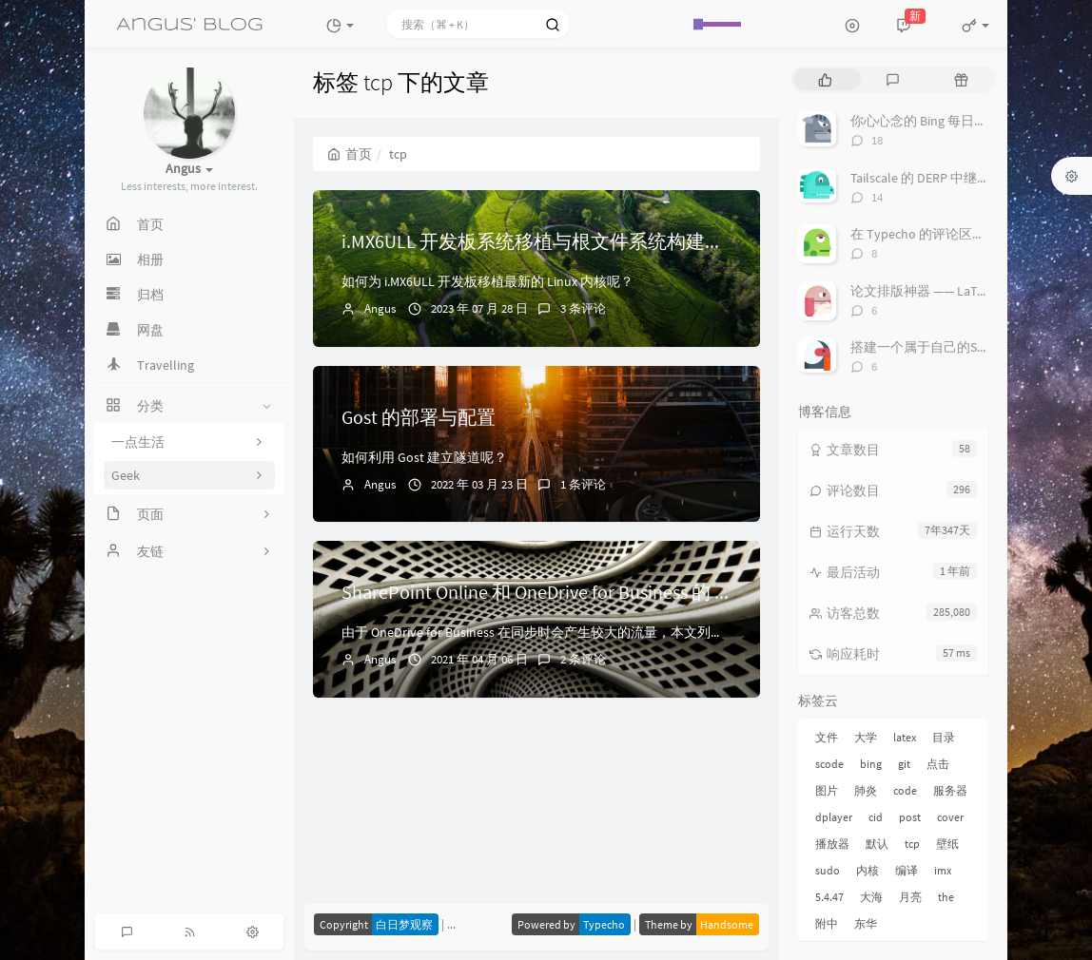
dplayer (833, 817)
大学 (865, 737)
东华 (865, 923)
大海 (871, 897)
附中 (826, 923)
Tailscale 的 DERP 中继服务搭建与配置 (960, 177)
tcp (912, 843)
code (905, 790)
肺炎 (865, 790)
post (910, 817)
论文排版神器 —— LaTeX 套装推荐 (948, 290)
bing (871, 764)
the (946, 897)
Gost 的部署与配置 (418, 417)
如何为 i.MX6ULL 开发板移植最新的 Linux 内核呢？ (487, 281)
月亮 (910, 897)
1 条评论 (583, 484)
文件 (826, 737)
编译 (906, 870)
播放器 (832, 843)
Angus (380, 308)
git (904, 764)
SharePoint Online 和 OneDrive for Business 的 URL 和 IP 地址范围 (605, 592)
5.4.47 (829, 897)
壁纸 (947, 843)
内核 (867, 870)
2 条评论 (583, 659)
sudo (827, 870)
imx (942, 870)
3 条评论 (583, 308)
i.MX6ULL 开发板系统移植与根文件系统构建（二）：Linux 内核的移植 (632, 241)
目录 (943, 737)
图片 (826, 790)
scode (829, 764)
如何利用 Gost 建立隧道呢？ (424, 457)
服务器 (950, 790)
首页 (349, 154)
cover (950, 817)
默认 (877, 843)
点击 (937, 764)
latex (904, 737)
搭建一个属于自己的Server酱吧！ (948, 346)
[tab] (825, 79)
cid (875, 817)
